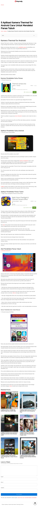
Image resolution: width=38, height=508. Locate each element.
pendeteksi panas (22, 47)
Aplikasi (2, 4)
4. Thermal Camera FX (6, 250)
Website (2, 487)
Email (2, 482)
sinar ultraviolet (18, 116)
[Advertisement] (19, 13)
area (4, 224)
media (10, 386)
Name (2, 476)
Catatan (2, 186)
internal (14, 293)
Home (2, 31)
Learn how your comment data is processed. (27, 497)
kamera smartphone (24, 160)
